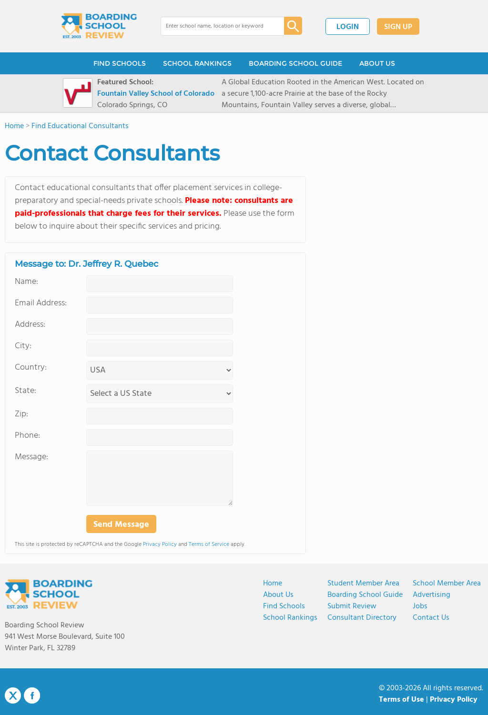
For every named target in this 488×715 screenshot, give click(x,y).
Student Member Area (363, 583)
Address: (30, 324)
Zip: (21, 414)
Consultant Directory (361, 618)
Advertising (431, 595)
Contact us (431, 618)
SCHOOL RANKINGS (197, 63)
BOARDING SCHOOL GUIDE (295, 63)
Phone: (27, 435)
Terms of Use (401, 700)
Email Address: (41, 303)
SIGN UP (398, 27)
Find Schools (284, 606)
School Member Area (447, 583)
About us (278, 595)
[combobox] (216, 26)
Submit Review (351, 606)
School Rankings (290, 618)
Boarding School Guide (365, 595)
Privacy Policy (160, 544)
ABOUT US (377, 63)
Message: (31, 457)
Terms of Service (209, 544)
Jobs (420, 606)
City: (23, 346)
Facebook (32, 695)
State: (25, 390)
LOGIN (347, 27)
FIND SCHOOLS (119, 63)
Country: (31, 367)
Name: (26, 281)
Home (272, 583)
